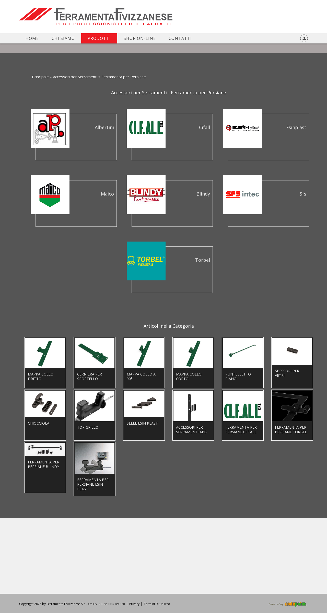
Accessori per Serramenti (75, 76)
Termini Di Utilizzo (157, 605)
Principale (40, 76)
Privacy (134, 605)
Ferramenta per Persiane (123, 76)
